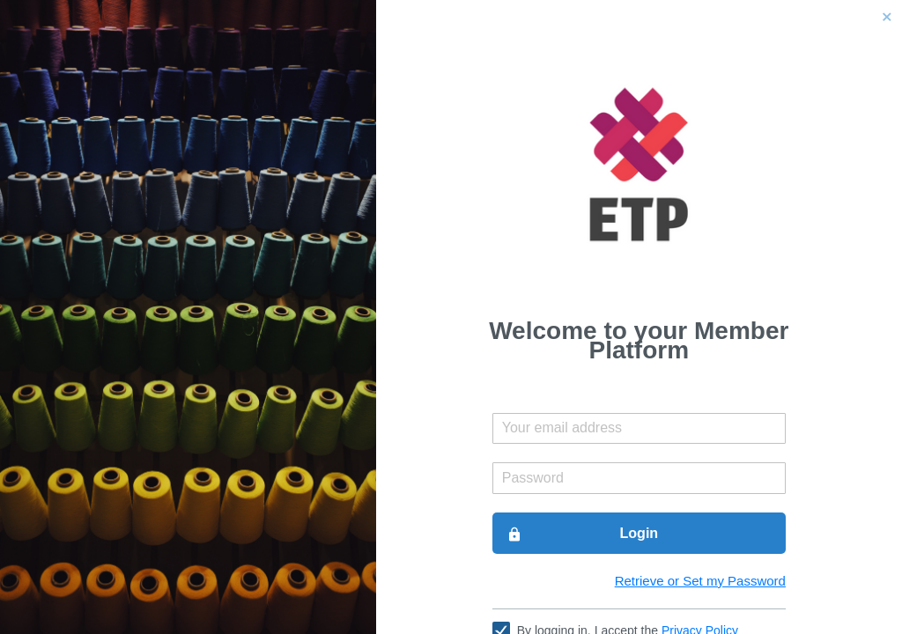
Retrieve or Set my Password (700, 580)
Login (582, 533)
